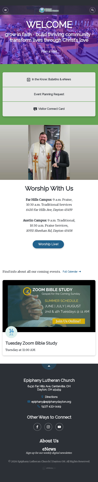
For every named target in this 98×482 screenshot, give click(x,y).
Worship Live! (48, 244)
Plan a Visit (49, 51)
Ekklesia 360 (49, 468)
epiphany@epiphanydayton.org (49, 401)
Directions (49, 397)
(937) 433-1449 (49, 406)
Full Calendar (72, 271)
